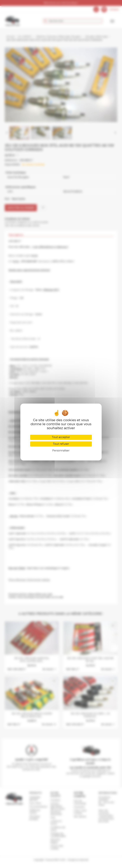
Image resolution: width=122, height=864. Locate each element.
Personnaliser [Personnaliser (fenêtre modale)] (61, 450)
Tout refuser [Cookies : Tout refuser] (61, 443)
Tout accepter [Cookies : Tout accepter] (61, 437)
